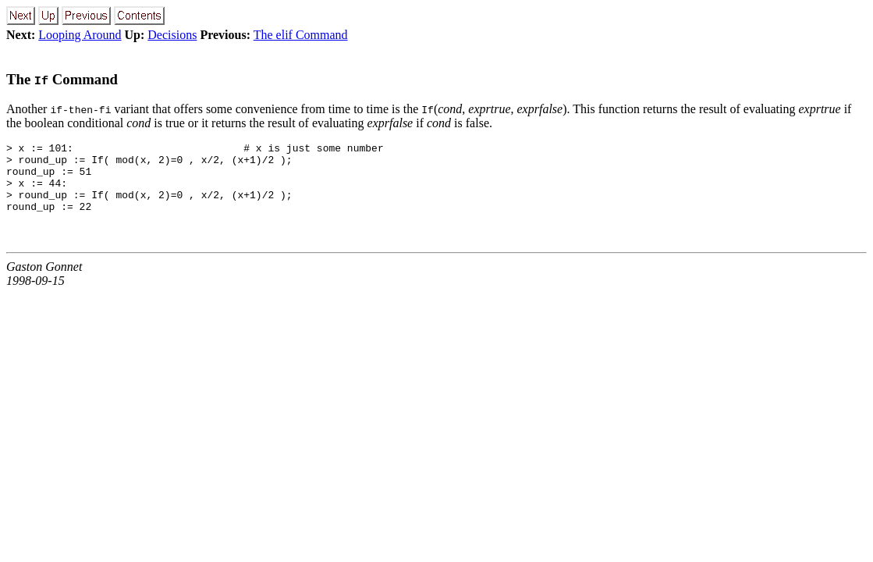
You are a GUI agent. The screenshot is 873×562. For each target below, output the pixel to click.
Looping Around (79, 34)
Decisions (172, 34)
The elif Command (301, 34)
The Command (62, 79)
